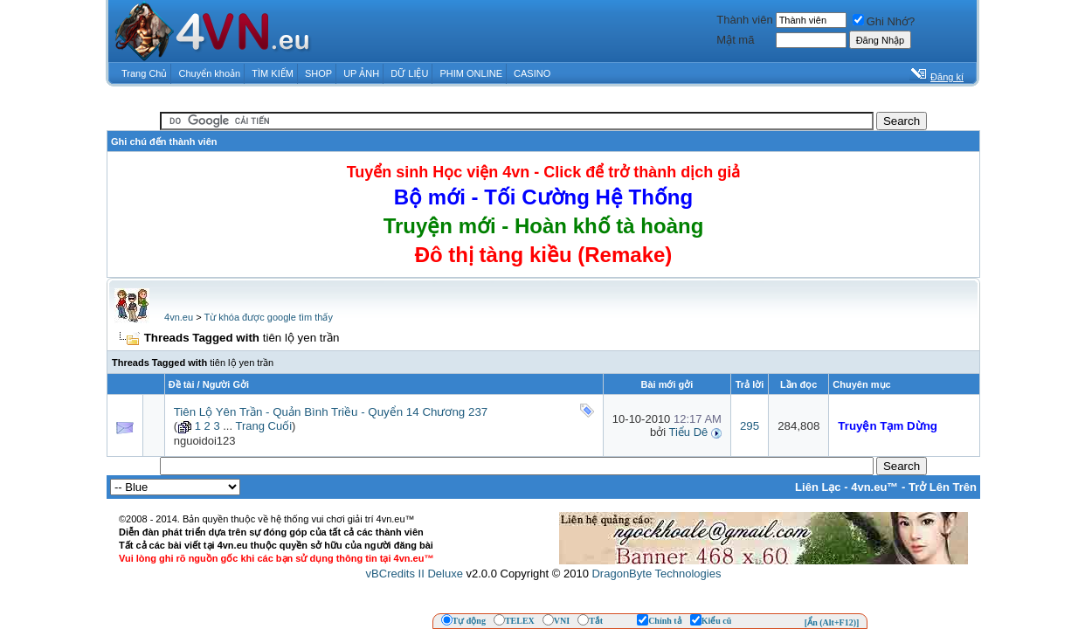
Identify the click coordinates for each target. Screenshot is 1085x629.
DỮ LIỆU (409, 73)
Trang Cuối (263, 425)
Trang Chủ (144, 73)
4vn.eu (178, 317)
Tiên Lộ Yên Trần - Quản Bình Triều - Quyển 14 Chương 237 (331, 411)
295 (749, 425)
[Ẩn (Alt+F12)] (832, 622)
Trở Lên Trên (943, 487)
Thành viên (744, 19)
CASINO (532, 73)
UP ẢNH (361, 73)
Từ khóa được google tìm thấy (268, 317)
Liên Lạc (818, 487)
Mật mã (735, 39)
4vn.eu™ (874, 487)
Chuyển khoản (210, 73)
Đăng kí (947, 77)
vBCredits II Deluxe (414, 573)
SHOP (318, 73)
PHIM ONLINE (470, 73)
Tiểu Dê (688, 432)
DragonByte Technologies (656, 573)
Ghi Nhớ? (884, 21)
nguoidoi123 (205, 440)
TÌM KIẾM (273, 73)
